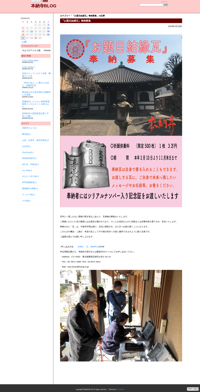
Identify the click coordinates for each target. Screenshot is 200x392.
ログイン (164, 2)
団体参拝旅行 (28, 158)
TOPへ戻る (193, 389)
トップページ (35, 1)
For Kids (26, 170)
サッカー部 (27, 194)
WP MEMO (120, 389)
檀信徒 (25, 134)
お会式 (25, 146)
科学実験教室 (28, 182)
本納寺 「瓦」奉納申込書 (89, 246)
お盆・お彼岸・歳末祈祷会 (34, 140)
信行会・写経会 (29, 164)
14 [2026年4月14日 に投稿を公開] (31, 31)
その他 (25, 200)
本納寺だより (28, 128)
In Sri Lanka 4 (28, 67)
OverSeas (26, 152)
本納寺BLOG (43, 5)
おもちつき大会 (29, 176)
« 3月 (24, 42)
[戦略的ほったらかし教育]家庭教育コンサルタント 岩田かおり (36, 104)
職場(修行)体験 (29, 188)
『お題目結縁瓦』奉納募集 (76, 20)
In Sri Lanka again (30, 60)
